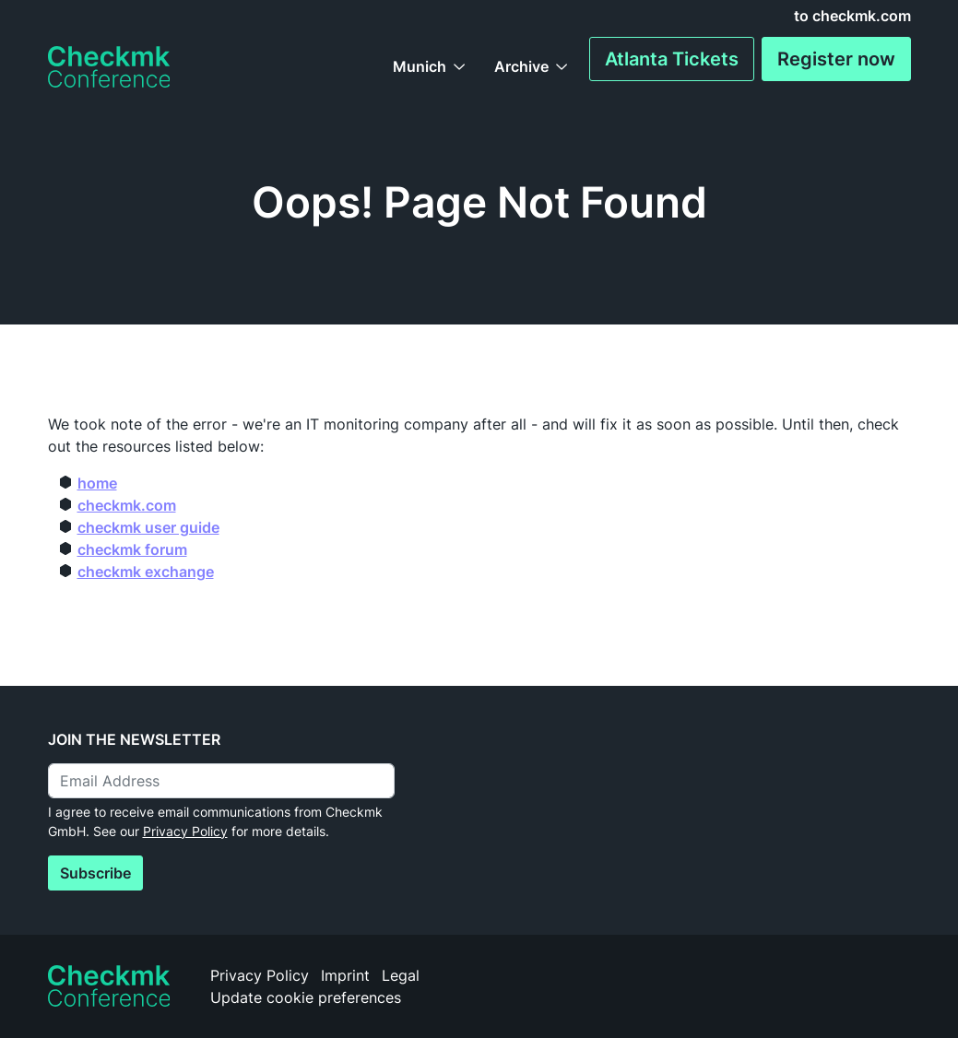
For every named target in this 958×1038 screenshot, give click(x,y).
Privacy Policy (185, 831)
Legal (401, 975)
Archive (521, 66)
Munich (419, 66)
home (97, 483)
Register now (836, 59)
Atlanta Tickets (672, 59)
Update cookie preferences (305, 997)
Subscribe (95, 873)
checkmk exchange (145, 571)
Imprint (345, 975)
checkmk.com (126, 505)
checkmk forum (132, 549)
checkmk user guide (148, 527)
